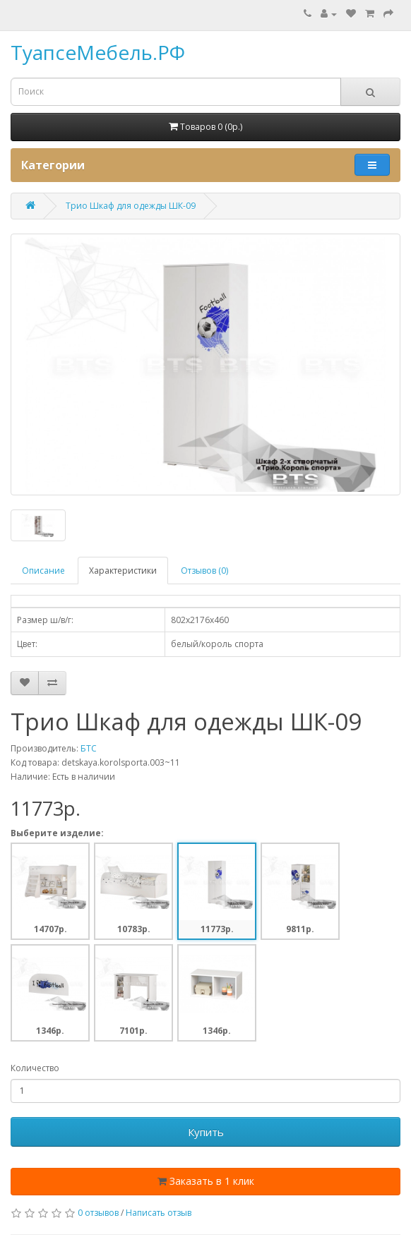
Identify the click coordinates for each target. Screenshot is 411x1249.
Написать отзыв (158, 1213)
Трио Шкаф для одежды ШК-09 (131, 206)
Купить (206, 1132)
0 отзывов (98, 1213)
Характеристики (123, 571)
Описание (43, 571)
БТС (89, 748)
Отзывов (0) (204, 571)
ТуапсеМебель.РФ (98, 52)
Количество (35, 1068)
